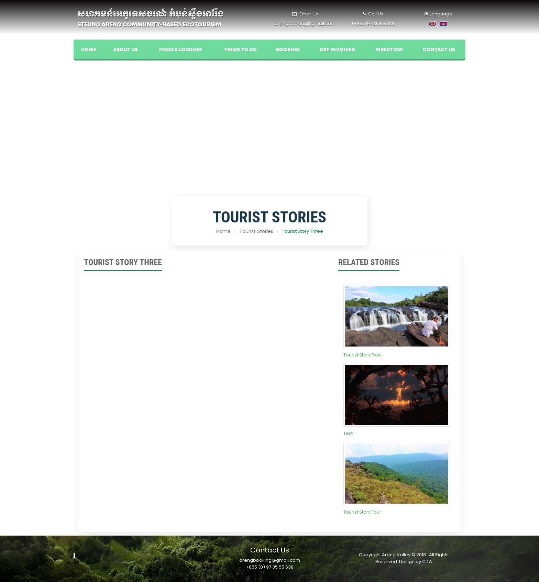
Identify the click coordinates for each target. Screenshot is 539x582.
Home (88, 50)
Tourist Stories (256, 231)
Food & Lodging (180, 50)
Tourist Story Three (302, 231)
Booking (288, 50)
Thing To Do (240, 50)
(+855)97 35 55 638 (373, 23)
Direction (389, 50)
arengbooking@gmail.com (305, 23)
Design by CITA (415, 561)
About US (125, 50)
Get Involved (337, 50)
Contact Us (439, 50)
